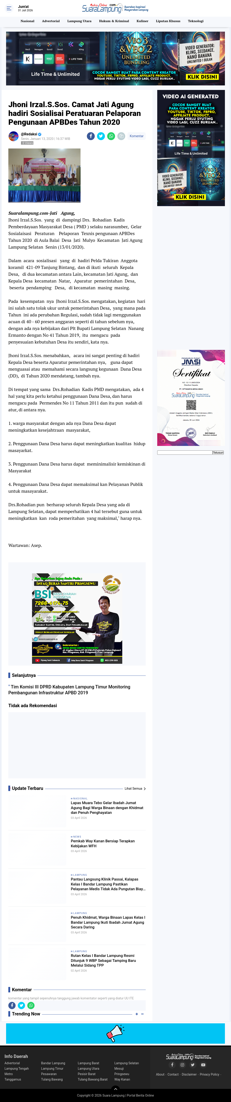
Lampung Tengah (17, 1068)
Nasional (26, 21)
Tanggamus (13, 1079)
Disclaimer (189, 1074)
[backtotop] (115, 1090)
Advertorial (50, 21)
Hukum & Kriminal (114, 21)
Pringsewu (121, 1074)
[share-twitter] (101, 136)
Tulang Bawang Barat (93, 1079)
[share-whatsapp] (111, 136)
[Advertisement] (77, 747)
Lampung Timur (52, 1068)
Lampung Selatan (126, 1063)
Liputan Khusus (169, 21)
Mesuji (119, 1068)
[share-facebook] (91, 136)
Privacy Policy (209, 1074)
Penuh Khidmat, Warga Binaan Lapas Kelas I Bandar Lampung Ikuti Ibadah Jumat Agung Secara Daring (108, 923)
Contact (173, 1074)
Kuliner (143, 21)
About (160, 1074)
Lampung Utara (79, 21)
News (77, 837)
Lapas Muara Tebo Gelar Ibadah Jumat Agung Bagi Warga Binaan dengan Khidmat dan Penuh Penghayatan (104, 809)
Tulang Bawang (52, 1079)
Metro (9, 1074)
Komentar (136, 136)
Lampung (80, 875)
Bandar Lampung (53, 1063)
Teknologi (197, 21)
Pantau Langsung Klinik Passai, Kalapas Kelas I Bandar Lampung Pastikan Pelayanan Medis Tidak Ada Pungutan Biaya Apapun (108, 886)
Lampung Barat (88, 1063)
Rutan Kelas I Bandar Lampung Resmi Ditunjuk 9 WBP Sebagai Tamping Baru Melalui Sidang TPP (105, 962)
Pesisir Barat (87, 1074)
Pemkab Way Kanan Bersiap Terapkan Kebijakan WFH (99, 844)
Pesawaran (49, 1074)
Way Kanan (122, 1079)
